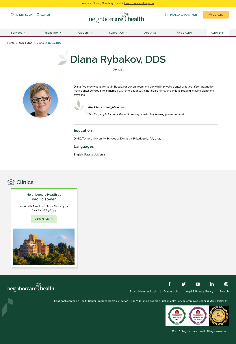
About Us (150, 32)
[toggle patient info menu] (60, 33)
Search (43, 15)
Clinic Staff (217, 32)
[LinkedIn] (209, 284)
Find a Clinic (184, 32)
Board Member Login (143, 291)
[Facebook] (166, 284)
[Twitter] (181, 284)
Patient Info (50, 32)
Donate (216, 14)
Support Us (116, 32)
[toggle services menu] (25, 33)
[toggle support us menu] (126, 33)
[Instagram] (223, 284)
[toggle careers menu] (91, 33)
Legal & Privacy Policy (199, 291)
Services (16, 32)
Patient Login (22, 15)
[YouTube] (195, 284)
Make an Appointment (182, 14)
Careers (83, 32)
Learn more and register (139, 3)
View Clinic (42, 219)
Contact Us (170, 291)
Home (11, 42)
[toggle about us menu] (159, 33)
